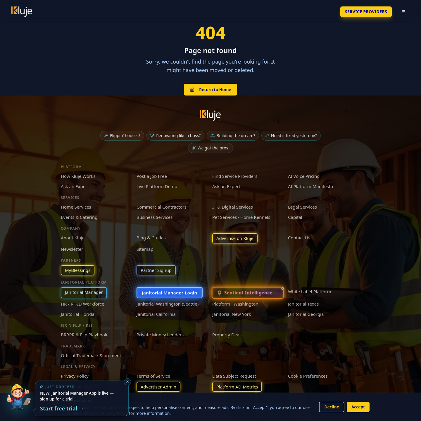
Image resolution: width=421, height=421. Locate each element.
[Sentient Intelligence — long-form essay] (247, 292)
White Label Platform (309, 291)
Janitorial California (156, 314)
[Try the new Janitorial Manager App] (19, 402)
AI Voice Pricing (304, 176)
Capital (295, 217)
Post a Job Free (152, 176)
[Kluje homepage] (210, 115)
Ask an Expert (75, 186)
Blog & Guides (151, 238)
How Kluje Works (78, 176)
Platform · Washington (235, 304)
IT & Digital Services (232, 207)
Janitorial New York (231, 314)
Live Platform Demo (157, 186)
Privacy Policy (75, 376)
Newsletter (72, 249)
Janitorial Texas (303, 304)
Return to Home (210, 89)
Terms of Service (153, 376)
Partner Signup (156, 270)
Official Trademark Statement (91, 355)
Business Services (154, 217)
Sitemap (145, 249)
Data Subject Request (234, 376)
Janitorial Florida (77, 314)
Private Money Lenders (160, 335)
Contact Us (299, 238)
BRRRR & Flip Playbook (84, 335)
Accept (358, 407)
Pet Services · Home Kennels (241, 217)
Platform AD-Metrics (237, 387)
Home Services (76, 207)
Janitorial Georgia (306, 314)
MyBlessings (77, 270)
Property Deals (227, 335)
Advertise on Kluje (234, 238)
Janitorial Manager (84, 292)
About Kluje (72, 238)
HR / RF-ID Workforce (82, 304)
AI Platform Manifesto (310, 186)
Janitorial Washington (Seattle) (168, 304)
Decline (331, 407)
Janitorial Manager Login (169, 293)
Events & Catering (79, 217)
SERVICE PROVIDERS (366, 11)
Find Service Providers (234, 176)
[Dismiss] (127, 381)
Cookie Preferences (307, 376)
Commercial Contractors (162, 207)
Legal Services (302, 207)
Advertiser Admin (158, 387)
